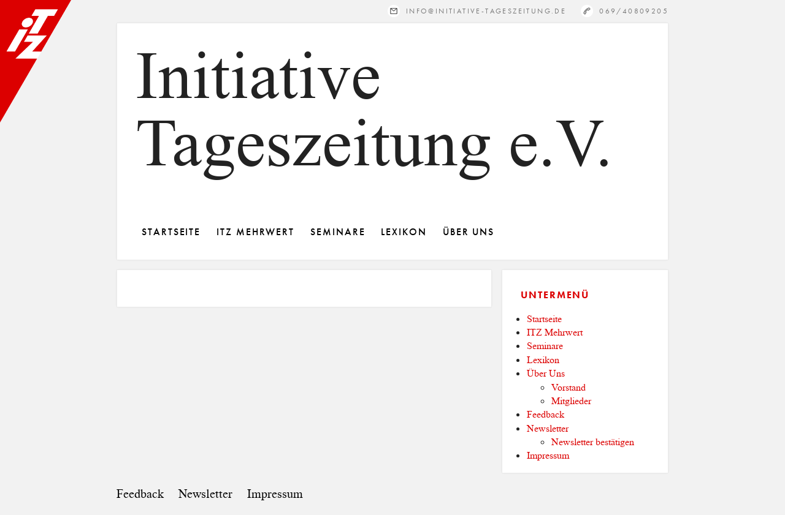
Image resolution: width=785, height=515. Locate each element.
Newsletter (548, 428)
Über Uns (468, 232)
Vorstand (568, 387)
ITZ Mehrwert (255, 232)
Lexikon (403, 232)
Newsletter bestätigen (592, 441)
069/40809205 (633, 10)
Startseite (171, 232)
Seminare (337, 232)
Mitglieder (571, 400)
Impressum (548, 455)
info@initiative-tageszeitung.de (486, 10)
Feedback (545, 414)
